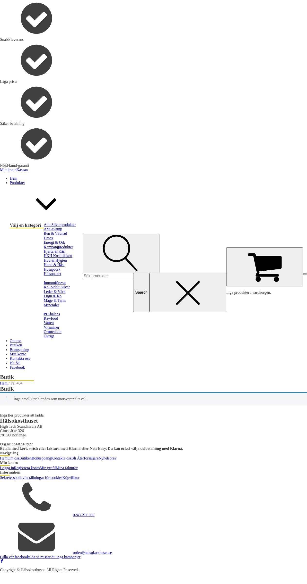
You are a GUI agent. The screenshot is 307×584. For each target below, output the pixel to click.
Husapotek (52, 269)
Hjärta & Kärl (54, 251)
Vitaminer (51, 327)
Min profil (48, 468)
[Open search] (121, 253)
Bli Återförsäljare (84, 458)
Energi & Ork (54, 242)
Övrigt (49, 336)
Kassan (22, 170)
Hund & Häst (54, 265)
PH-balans (52, 314)
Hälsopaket (52, 274)
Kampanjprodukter (58, 247)
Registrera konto (27, 468)
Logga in (7, 468)
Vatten (49, 323)
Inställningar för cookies (43, 478)
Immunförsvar (55, 283)
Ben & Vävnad (55, 233)
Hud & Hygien (55, 260)
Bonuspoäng (41, 458)
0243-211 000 (84, 515)
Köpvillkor (70, 478)
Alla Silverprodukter (60, 225)
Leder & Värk (54, 292)
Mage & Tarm (55, 300)
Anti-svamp (53, 229)
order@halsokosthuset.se (92, 553)
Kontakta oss (61, 458)
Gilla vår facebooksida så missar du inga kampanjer (40, 557)
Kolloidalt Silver (57, 287)
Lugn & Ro (52, 296)
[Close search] (187, 292)
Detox (48, 238)
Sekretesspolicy (12, 478)
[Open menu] (305, 274)
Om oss (13, 458)
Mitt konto (8, 170)
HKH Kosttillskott (58, 256)
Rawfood (51, 318)
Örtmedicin (52, 332)
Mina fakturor (67, 468)
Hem (4, 383)
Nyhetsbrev (108, 458)
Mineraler (51, 305)
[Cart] (264, 266)
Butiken (25, 458)
